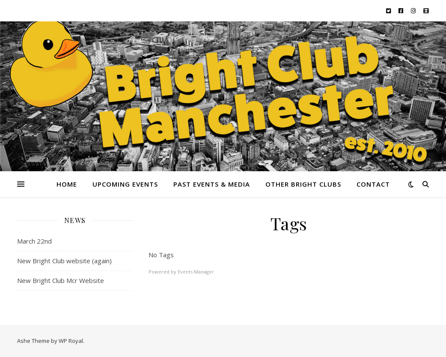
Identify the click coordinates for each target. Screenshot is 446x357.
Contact (373, 184)
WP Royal (71, 341)
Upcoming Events (125, 184)
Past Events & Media (211, 184)
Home (66, 184)
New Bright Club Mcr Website (60, 280)
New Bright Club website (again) (64, 260)
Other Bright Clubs (303, 184)
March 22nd (34, 241)
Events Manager (196, 271)
